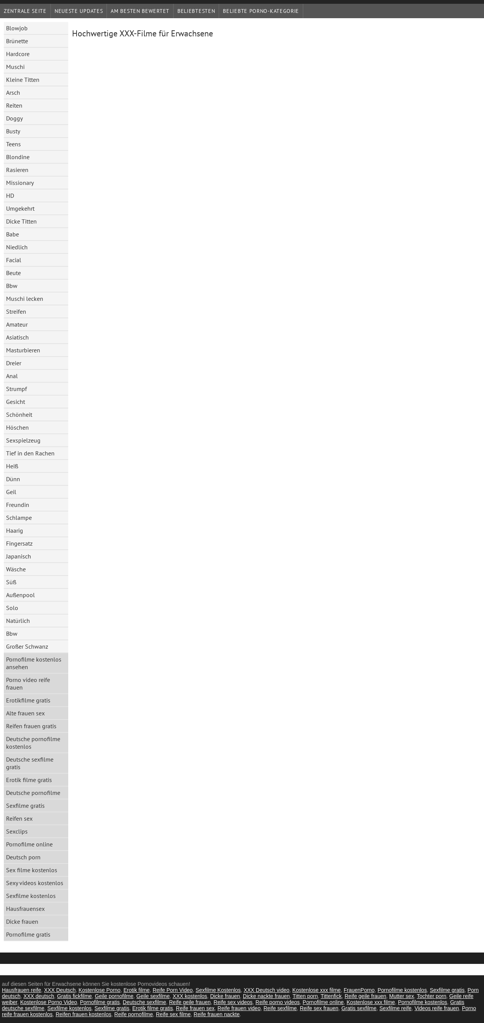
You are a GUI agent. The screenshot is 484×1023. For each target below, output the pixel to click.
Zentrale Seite (25, 11)
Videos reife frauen (437, 1008)
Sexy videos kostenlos (34, 883)
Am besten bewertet (140, 11)
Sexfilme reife (395, 1008)
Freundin (17, 504)
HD (10, 195)
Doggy (14, 118)
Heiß (12, 466)
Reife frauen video (239, 1008)
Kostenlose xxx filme (316, 990)
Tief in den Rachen (30, 453)
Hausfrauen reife (21, 990)
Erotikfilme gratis (28, 700)
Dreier (13, 363)
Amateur (17, 324)
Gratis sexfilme (359, 1008)
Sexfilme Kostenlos (218, 990)
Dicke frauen (22, 921)
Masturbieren (23, 350)
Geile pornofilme (114, 996)
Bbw (11, 285)
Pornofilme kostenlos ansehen (33, 663)
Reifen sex (19, 818)
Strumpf (16, 389)
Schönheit (19, 414)
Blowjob (17, 28)
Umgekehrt (20, 208)
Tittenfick (331, 996)
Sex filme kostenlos (31, 870)
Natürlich (18, 620)
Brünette (17, 41)
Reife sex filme (173, 1014)
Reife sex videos (233, 1002)
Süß (11, 582)
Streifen (16, 311)
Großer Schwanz (27, 646)
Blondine (18, 157)
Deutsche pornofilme (33, 792)
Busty (13, 131)
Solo (12, 608)
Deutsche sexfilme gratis (29, 763)
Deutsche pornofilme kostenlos (33, 742)
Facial (13, 260)
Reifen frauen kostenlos (83, 1014)
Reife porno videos (277, 1002)
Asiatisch (17, 337)
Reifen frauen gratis (31, 726)
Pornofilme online (29, 844)
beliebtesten (196, 11)
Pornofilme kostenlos (402, 990)
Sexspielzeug (23, 440)
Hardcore (18, 54)
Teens (13, 144)
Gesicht (15, 401)
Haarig (14, 530)
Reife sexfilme (280, 1008)
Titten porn (305, 996)
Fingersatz (19, 543)
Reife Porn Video (173, 990)
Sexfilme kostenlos (31, 895)
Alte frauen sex (25, 713)
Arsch (13, 92)
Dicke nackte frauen (266, 996)
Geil (11, 492)
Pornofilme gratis (28, 934)
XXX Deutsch (59, 990)
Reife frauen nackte (217, 1014)
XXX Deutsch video (267, 990)
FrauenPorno (359, 990)
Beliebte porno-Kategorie (261, 11)
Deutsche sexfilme (144, 1002)
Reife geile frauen (365, 996)
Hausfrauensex (25, 908)
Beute (13, 273)
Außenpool (20, 595)
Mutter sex (401, 996)
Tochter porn (431, 996)
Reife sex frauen (319, 1008)
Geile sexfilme (153, 996)
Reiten (14, 105)
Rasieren (17, 170)
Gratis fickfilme (74, 996)
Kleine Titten (22, 79)
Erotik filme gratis (29, 780)
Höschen (17, 427)
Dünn (13, 479)
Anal (12, 376)
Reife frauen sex (195, 1008)
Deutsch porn (23, 857)
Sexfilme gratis (25, 805)
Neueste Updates (79, 11)
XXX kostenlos (190, 996)
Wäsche (16, 569)
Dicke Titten (21, 221)
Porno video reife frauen (28, 683)
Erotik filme (137, 990)
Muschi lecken (24, 298)
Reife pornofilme (133, 1014)
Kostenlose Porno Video (48, 1002)
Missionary (20, 182)
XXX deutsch (38, 996)
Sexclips (17, 831)
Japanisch (18, 556)
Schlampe (19, 517)
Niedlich (17, 247)
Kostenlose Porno (99, 990)
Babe (12, 234)
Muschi (15, 66)
